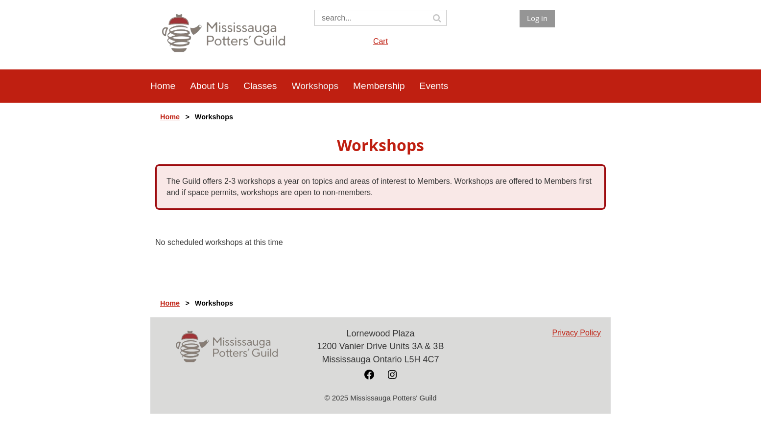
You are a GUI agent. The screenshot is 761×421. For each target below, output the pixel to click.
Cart (380, 41)
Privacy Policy (576, 333)
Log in (537, 18)
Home (170, 117)
